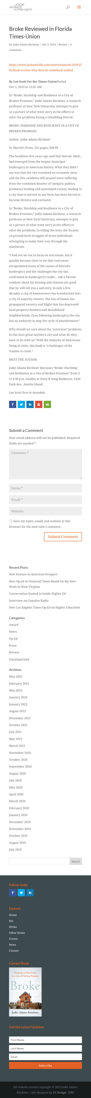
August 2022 (17, 711)
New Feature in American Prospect (33, 574)
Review (63, 44)
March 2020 (17, 801)
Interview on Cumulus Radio (28, 601)
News (13, 632)
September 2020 (20, 766)
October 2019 (18, 836)
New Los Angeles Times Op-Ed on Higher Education (44, 607)
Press (12, 645)
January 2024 (18, 697)
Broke (13, 927)
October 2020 (18, 760)
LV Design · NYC (63, 1092)
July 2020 (15, 780)
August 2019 (17, 843)
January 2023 (18, 704)
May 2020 (15, 787)
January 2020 (18, 815)
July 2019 (15, 850)
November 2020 (20, 753)
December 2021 (20, 718)
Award (13, 625)
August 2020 (17, 773)
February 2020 (19, 808)
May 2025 (15, 676)
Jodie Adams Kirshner (26, 44)
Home (13, 915)
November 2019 (20, 829)
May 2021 (15, 739)
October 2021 (18, 725)
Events (13, 938)
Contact (14, 950)
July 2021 (15, 732)
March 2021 (17, 746)
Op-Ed (13, 639)
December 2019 (20, 822)
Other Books (17, 932)
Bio (11, 921)
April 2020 (16, 794)
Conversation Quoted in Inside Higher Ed (37, 594)
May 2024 (15, 690)
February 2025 (19, 683)
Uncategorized (19, 659)
